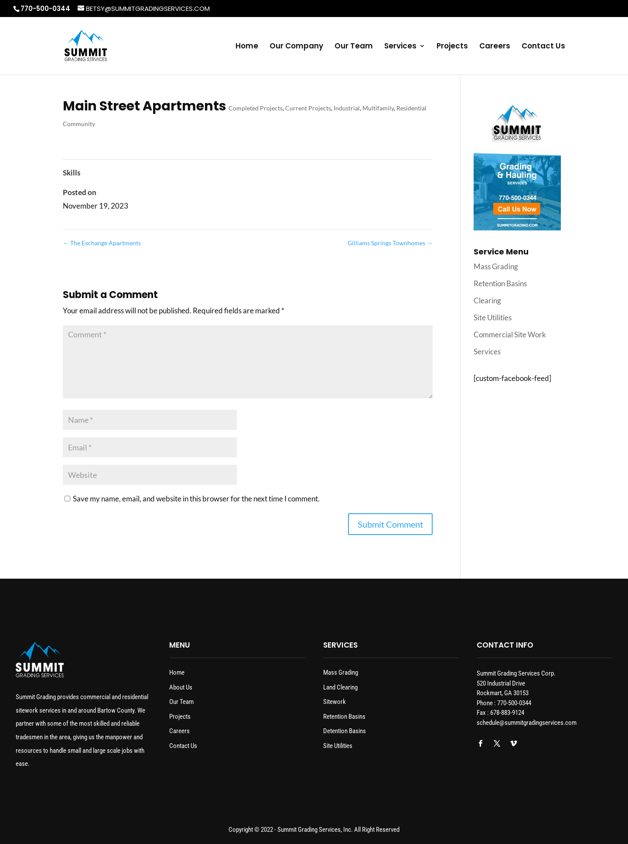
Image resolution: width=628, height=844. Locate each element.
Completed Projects (256, 108)
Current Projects (308, 108)
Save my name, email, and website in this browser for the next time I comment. (196, 498)
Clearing (487, 300)
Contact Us (543, 47)
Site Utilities (493, 317)
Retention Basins (500, 283)
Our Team (353, 47)
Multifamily (378, 108)
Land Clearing (340, 687)
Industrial (347, 108)
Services (400, 47)
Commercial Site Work (510, 334)
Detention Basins (344, 731)
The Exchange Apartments (102, 243)
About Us (180, 687)
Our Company (296, 47)
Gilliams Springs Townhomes (390, 243)
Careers (494, 47)
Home (247, 47)
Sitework (334, 702)
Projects (452, 47)
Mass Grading (496, 266)
